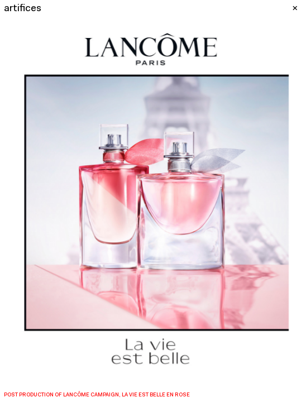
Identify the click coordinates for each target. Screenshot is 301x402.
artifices (22, 8)
